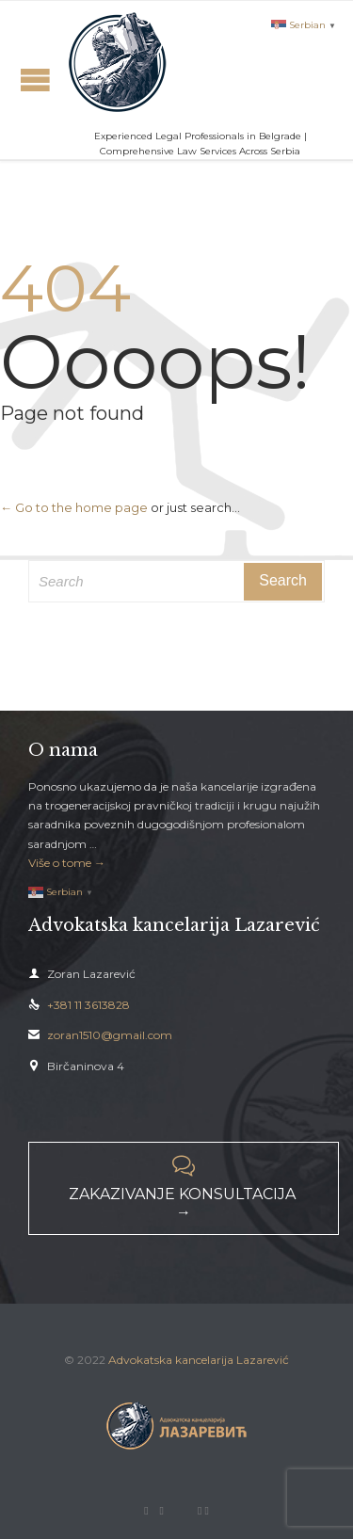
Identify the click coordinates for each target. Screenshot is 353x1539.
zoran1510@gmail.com (100, 1035)
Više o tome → (66, 863)
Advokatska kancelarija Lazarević (198, 1360)
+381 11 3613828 (79, 1005)
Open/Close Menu (35, 79)
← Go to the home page (74, 507)
